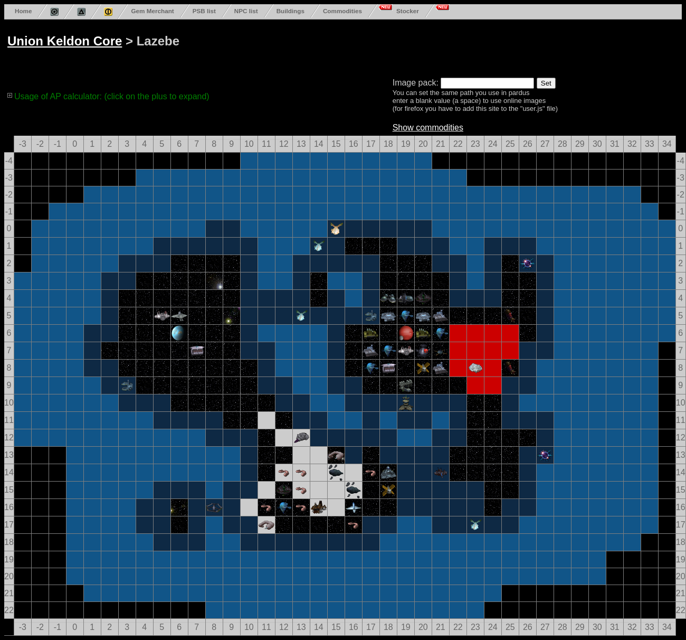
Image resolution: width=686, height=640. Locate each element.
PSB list (204, 10)
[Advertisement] (407, 46)
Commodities (342, 10)
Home (23, 10)
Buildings (290, 10)
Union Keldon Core (64, 41)
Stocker (407, 10)
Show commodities (428, 127)
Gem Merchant (152, 10)
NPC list (246, 10)
